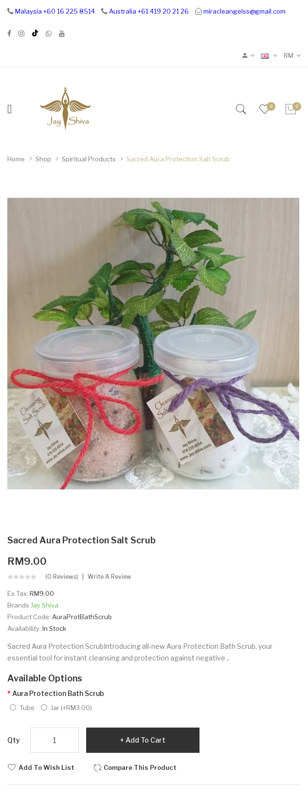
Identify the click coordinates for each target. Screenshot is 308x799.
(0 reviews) (61, 577)
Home (16, 159)
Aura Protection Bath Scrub (58, 693)
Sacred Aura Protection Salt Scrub (178, 159)
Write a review (109, 577)
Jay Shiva (44, 605)
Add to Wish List (46, 767)
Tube (22, 708)
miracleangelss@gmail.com (244, 11)
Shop (43, 159)
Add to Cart (145, 740)
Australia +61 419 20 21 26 (149, 11)
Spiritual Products (89, 159)
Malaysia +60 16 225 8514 (55, 11)
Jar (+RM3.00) (66, 708)
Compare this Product (140, 767)
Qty (13, 740)
